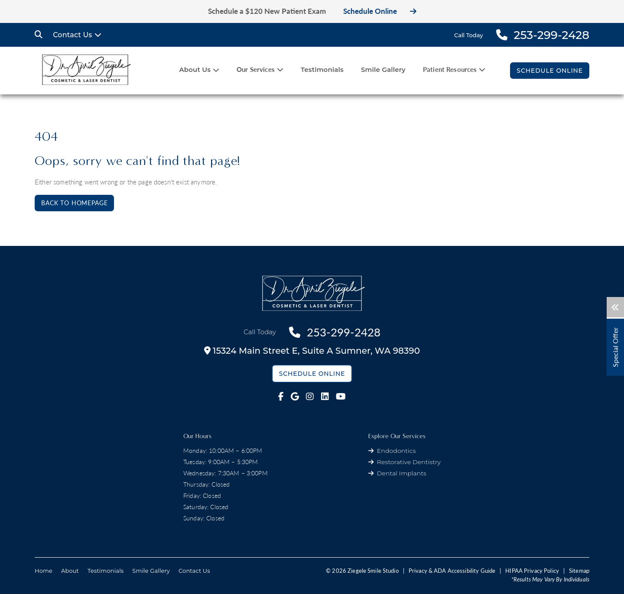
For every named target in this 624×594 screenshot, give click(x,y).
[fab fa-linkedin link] (325, 396)
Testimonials (322, 69)
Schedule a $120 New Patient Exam (267, 11)
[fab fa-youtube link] (341, 396)
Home (43, 570)
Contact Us (72, 35)
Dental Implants (401, 473)
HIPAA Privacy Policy (532, 570)
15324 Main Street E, (312, 350)
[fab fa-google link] (295, 396)
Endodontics (396, 451)
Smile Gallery (383, 69)
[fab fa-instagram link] (310, 396)
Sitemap (579, 570)
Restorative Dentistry (409, 462)
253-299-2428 (334, 332)
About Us (195, 69)
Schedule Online (379, 11)
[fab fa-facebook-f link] (281, 396)
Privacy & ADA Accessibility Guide (452, 570)
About (70, 570)
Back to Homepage (74, 203)
